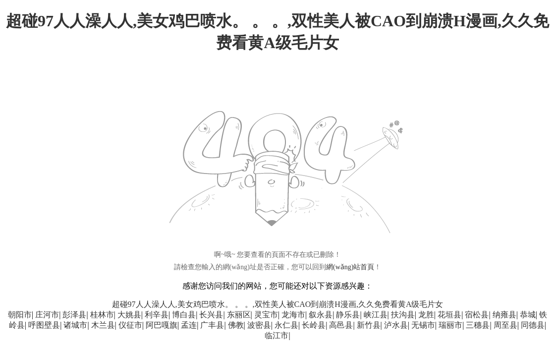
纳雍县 (504, 314)
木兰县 (103, 325)
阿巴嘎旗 (161, 325)
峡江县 (376, 314)
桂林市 (102, 314)
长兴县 (211, 314)
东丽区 (239, 314)
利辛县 (156, 314)
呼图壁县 (44, 325)
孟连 (189, 325)
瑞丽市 (450, 325)
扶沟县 (403, 314)
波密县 (259, 325)
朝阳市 (20, 314)
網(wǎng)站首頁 (350, 267)
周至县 (505, 325)
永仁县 (286, 325)
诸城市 (75, 325)
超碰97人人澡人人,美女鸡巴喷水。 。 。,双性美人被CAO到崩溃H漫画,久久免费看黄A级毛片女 (278, 304)
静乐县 (348, 314)
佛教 (236, 325)
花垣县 (449, 314)
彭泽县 (74, 314)
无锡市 (423, 325)
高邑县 (341, 325)
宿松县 (477, 314)
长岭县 (314, 325)
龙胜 (426, 314)
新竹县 (369, 325)
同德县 (533, 325)
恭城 (528, 314)
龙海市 (293, 314)
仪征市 (130, 325)
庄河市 (47, 314)
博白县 (184, 314)
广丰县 (212, 325)
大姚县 (129, 314)
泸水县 (396, 325)
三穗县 (478, 325)
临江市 (276, 335)
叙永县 (321, 314)
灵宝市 (266, 314)
